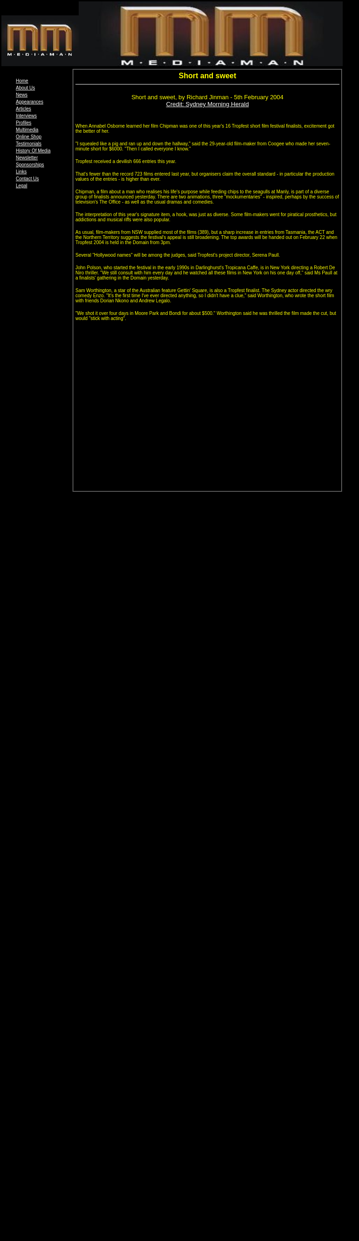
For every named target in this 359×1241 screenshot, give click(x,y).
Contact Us (27, 178)
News (21, 94)
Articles (23, 108)
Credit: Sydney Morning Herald (207, 104)
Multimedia (27, 129)
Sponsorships (30, 164)
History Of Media (33, 150)
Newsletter (27, 157)
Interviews (26, 115)
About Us (25, 87)
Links (21, 171)
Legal (21, 185)
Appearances (29, 101)
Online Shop (28, 136)
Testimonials (28, 143)
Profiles (23, 122)
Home (22, 80)
